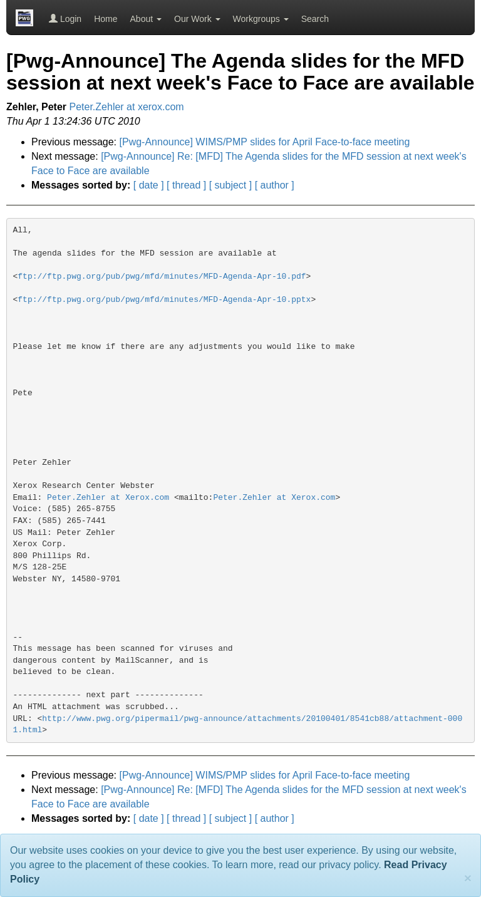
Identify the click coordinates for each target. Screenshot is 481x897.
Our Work (197, 19)
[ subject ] (230, 185)
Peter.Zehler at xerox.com (127, 106)
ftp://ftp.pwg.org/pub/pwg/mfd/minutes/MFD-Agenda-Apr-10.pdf (162, 276)
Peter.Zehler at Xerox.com (108, 497)
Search (315, 19)
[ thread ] (186, 185)
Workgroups (261, 19)
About (146, 19)
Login (65, 19)
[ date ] (148, 185)
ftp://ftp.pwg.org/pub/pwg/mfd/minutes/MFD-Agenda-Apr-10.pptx (164, 299)
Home (105, 19)
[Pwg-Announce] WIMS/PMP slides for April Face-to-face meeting (265, 142)
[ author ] (274, 185)
